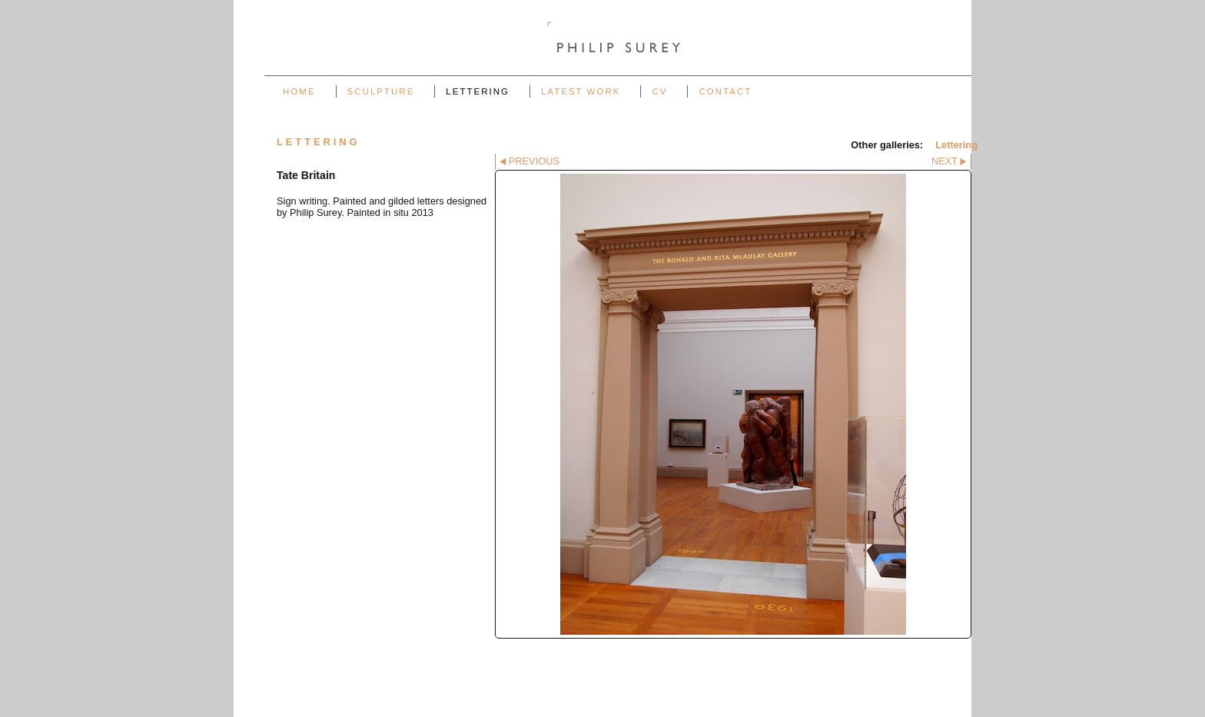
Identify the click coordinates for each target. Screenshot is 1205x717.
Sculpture (381, 91)
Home (299, 91)
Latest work (580, 91)
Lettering (478, 91)
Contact (725, 91)
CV (659, 91)
